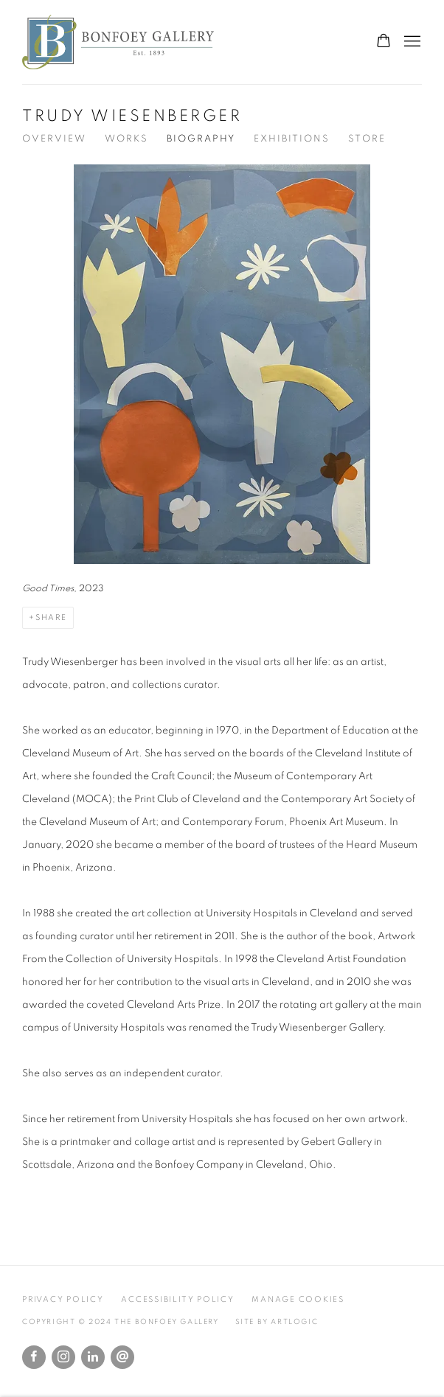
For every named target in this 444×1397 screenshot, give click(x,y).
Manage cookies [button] (298, 1299)
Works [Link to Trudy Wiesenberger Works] (126, 139)
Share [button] (51, 617)
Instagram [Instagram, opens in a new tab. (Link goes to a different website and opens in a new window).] (63, 1357)
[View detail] (222, 381)
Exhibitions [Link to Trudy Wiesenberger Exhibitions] (292, 139)
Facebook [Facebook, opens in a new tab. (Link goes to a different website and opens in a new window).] (34, 1357)
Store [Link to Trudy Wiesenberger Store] (367, 139)
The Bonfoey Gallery (118, 42)
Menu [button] (411, 42)
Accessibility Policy (177, 1299)
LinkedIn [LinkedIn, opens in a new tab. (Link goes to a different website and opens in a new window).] (93, 1357)
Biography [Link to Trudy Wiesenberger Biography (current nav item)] (201, 139)
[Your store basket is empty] (383, 42)
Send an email (122, 1357)
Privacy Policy (63, 1299)
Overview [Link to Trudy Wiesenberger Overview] (54, 139)
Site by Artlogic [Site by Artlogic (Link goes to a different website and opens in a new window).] (277, 1321)
